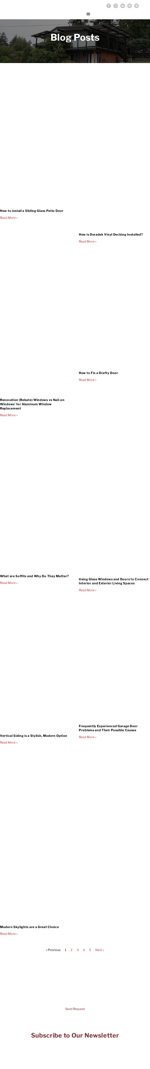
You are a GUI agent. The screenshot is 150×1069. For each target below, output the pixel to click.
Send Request (75, 1009)
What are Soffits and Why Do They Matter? (34, 576)
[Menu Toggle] (88, 14)
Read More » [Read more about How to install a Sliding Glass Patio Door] (9, 218)
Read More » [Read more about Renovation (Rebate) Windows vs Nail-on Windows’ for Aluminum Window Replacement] (9, 415)
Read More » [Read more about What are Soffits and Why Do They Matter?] (9, 583)
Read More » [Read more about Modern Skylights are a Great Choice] (9, 934)
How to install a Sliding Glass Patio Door (32, 211)
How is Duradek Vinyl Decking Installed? (111, 234)
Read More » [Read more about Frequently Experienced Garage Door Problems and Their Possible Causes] (87, 737)
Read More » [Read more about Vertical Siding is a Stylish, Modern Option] (9, 742)
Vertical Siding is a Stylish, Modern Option (33, 736)
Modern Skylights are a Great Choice (29, 927)
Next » (99, 950)
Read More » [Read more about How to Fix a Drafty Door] (87, 380)
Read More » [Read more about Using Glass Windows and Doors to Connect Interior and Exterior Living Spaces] (87, 590)
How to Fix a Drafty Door (98, 373)
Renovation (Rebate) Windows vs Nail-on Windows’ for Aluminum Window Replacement (32, 404)
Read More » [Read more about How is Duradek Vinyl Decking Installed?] (87, 241)
